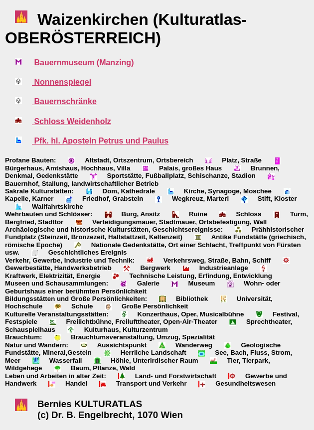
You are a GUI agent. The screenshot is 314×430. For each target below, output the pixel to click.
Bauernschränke (64, 101)
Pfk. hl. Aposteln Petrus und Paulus (100, 141)
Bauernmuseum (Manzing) (83, 62)
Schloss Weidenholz (71, 121)
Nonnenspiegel (61, 82)
